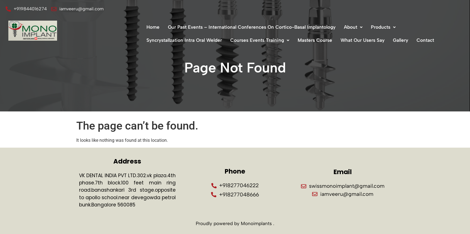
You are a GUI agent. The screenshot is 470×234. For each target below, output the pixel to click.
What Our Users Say (363, 40)
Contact (425, 40)
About (353, 27)
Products (383, 27)
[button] (353, 27)
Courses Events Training (259, 40)
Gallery (400, 40)
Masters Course (315, 40)
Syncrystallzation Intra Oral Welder (184, 40)
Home (153, 27)
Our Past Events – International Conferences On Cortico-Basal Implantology (252, 27)
